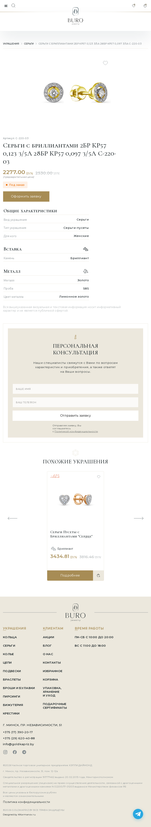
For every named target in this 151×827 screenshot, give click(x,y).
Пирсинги (11, 696)
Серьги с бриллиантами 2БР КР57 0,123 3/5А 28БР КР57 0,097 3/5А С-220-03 (90, 43)
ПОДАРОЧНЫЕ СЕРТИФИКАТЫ (55, 706)
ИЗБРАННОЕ (53, 671)
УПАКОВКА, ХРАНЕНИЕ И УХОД (52, 691)
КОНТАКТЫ (52, 662)
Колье (8, 654)
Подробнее (70, 575)
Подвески (12, 671)
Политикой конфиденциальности (76, 431)
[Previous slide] (12, 518)
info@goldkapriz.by (18, 744)
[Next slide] (138, 518)
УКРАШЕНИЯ (11, 43)
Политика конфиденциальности (26, 802)
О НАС (48, 654)
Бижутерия (13, 705)
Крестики (11, 713)
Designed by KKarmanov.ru (19, 814)
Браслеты (12, 679)
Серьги (29, 43)
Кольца (10, 637)
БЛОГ (47, 645)
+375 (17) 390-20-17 (18, 732)
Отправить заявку (75, 415)
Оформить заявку (26, 196)
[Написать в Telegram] (138, 814)
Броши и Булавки (19, 688)
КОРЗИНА (50, 679)
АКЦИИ (48, 637)
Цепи (7, 662)
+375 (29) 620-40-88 (19, 738)
